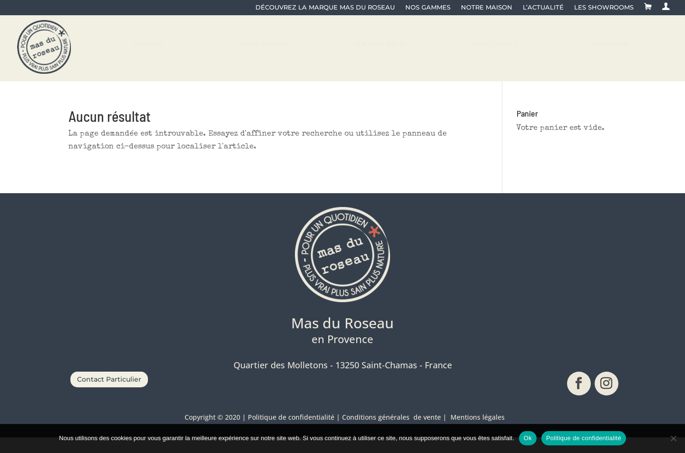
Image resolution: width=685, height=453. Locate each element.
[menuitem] (148, 52)
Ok (528, 438)
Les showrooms (604, 7)
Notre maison (486, 7)
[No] (673, 438)
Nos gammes (427, 7)
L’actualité (543, 7)
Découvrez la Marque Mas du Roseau (325, 7)
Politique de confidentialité (583, 438)
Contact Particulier (109, 394)
